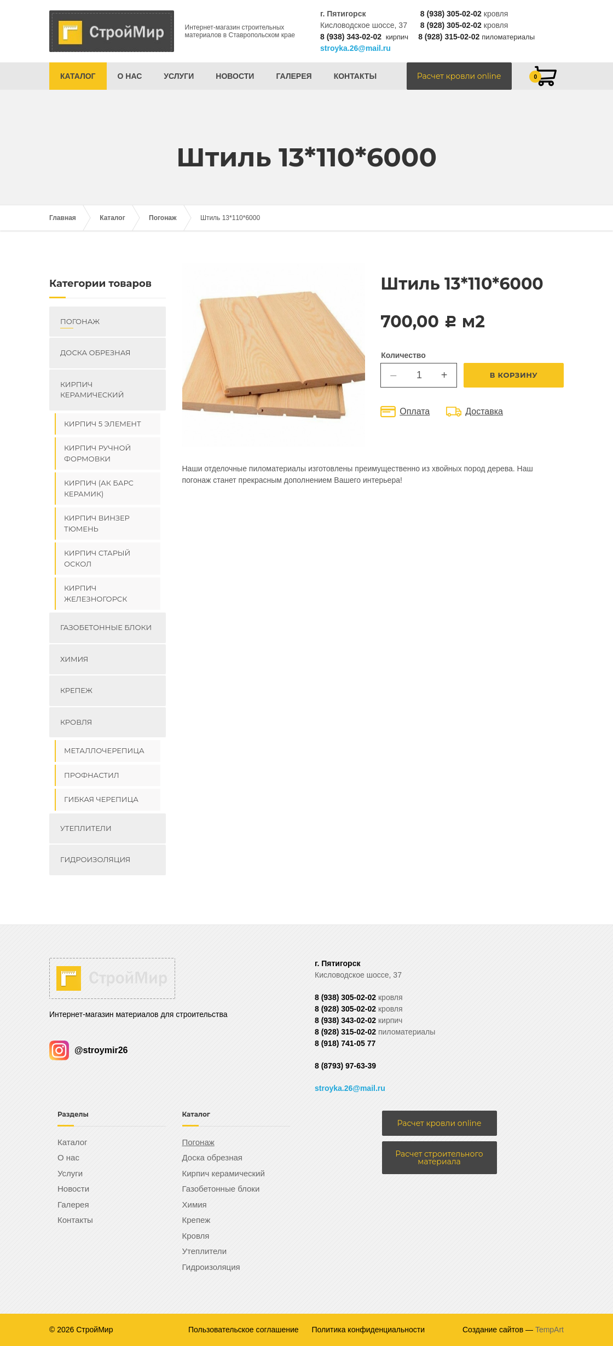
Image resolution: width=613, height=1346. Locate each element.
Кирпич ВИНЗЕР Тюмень (97, 523)
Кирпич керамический (92, 390)
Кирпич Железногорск (95, 593)
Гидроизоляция (95, 859)
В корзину (514, 375)
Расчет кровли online (459, 76)
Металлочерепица (104, 750)
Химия (74, 659)
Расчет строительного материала (439, 1157)
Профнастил (91, 775)
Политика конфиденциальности (368, 1329)
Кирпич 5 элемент (102, 423)
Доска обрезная (95, 352)
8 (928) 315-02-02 (448, 36)
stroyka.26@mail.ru (355, 48)
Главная (62, 218)
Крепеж (76, 690)
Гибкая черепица (101, 799)
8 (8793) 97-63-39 (345, 1065)
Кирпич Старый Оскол (97, 558)
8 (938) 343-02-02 (350, 36)
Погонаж (163, 218)
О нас (130, 76)
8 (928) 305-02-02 (451, 25)
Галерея (293, 76)
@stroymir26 (88, 1050)
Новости (235, 76)
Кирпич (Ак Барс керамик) (99, 488)
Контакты (355, 76)
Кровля (76, 722)
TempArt (549, 1329)
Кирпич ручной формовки (97, 453)
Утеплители (86, 828)
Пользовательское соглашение (243, 1329)
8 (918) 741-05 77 (345, 1043)
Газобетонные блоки (106, 627)
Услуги (179, 76)
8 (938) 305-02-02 (451, 13)
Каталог (78, 76)
